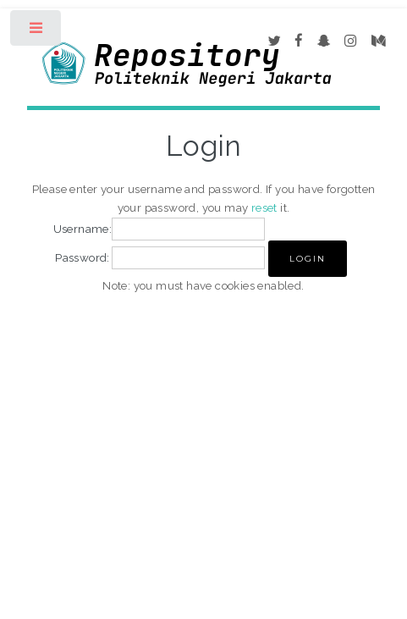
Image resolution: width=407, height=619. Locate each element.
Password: (82, 257)
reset (264, 207)
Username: (83, 228)
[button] (307, 258)
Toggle (37, 32)
